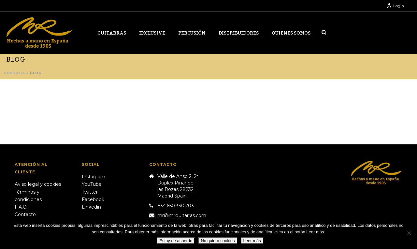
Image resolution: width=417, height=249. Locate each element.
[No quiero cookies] (409, 233)
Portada (14, 73)
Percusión (192, 33)
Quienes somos (291, 33)
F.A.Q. (21, 207)
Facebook (93, 199)
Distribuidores (239, 33)
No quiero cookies (218, 240)
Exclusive (152, 33)
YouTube (92, 184)
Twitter (90, 192)
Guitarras (111, 33)
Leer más (252, 240)
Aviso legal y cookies (38, 184)
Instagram (93, 177)
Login (395, 5)
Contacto (25, 214)
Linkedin (91, 207)
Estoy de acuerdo (175, 240)
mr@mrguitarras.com (181, 215)
